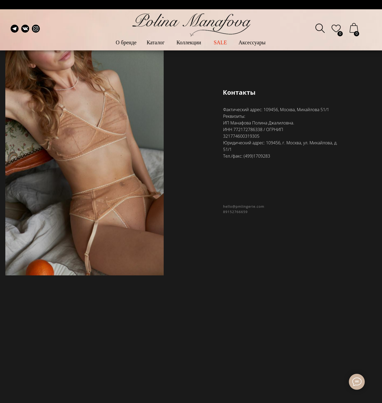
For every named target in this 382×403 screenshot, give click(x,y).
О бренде (126, 42)
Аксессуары (252, 42)
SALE (220, 42)
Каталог (156, 42)
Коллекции (188, 42)
